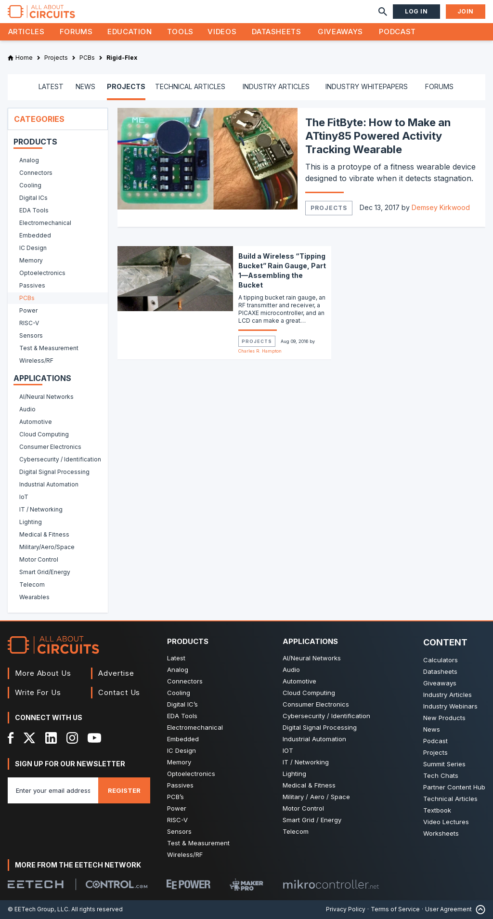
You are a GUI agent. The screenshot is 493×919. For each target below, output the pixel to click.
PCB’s (175, 797)
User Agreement (448, 909)
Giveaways (340, 31)
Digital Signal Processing (320, 727)
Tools (180, 31)
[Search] (382, 11)
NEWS (85, 86)
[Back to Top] (478, 909)
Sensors (179, 831)
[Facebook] (11, 738)
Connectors (185, 681)
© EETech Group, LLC (38, 909)
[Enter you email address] (53, 790)
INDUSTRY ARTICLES (276, 86)
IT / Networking (306, 762)
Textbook (437, 810)
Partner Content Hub (454, 787)
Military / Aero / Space (316, 797)
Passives (180, 785)
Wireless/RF (185, 854)
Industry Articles (447, 694)
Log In (416, 11)
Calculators (440, 660)
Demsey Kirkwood (441, 207)
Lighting (294, 773)
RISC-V (177, 820)
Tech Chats (440, 775)
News (431, 729)
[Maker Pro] (246, 885)
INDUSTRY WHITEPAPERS (366, 86)
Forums (76, 31)
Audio (291, 669)
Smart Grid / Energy (312, 820)
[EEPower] (188, 884)
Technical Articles (450, 798)
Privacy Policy (345, 909)
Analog (177, 669)
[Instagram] (72, 738)
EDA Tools (182, 716)
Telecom (296, 831)
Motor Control (303, 808)
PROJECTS (126, 86)
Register (124, 790)
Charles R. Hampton (260, 351)
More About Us (43, 673)
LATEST (51, 86)
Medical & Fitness (309, 785)
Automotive (299, 681)
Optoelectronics (191, 773)
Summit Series (444, 764)
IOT (288, 750)
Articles (26, 31)
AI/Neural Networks (312, 658)
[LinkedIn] (51, 738)
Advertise (116, 673)
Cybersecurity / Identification (326, 716)
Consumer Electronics (316, 704)
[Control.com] (116, 884)
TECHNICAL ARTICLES (190, 86)
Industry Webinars (450, 706)
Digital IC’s (182, 704)
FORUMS (439, 86)
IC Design (181, 750)
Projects (329, 207)
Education (129, 31)
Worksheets (441, 833)
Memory (179, 762)
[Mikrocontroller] (331, 884)
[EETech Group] (36, 884)
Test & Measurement (198, 843)
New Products (444, 718)
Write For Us (38, 692)
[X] (30, 738)
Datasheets (276, 31)
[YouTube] (94, 738)
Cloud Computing (309, 692)
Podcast (397, 31)
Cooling (178, 692)
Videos (222, 31)
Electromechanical (195, 727)
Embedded (183, 739)
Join (465, 11)
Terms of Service (395, 909)
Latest (176, 658)
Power (176, 808)
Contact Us (119, 692)
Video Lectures (446, 822)
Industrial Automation (314, 739)
